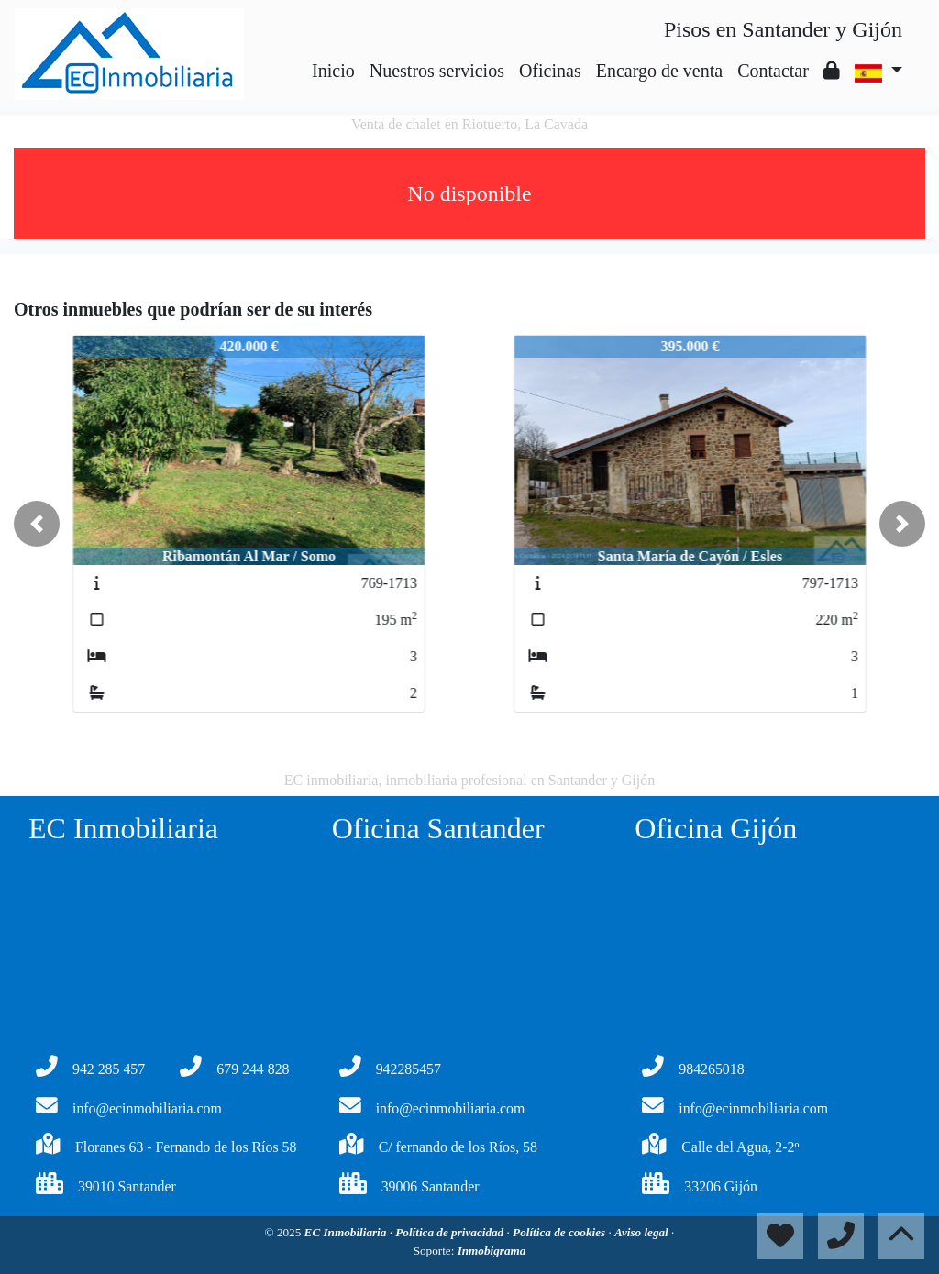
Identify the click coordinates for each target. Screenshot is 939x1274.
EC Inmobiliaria (347, 1232)
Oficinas (550, 71)
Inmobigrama (492, 1250)
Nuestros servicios (437, 71)
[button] (37, 524)
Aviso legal (642, 1232)
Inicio (333, 71)
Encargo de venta (659, 71)
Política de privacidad (450, 1232)
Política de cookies (560, 1232)
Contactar (773, 71)
